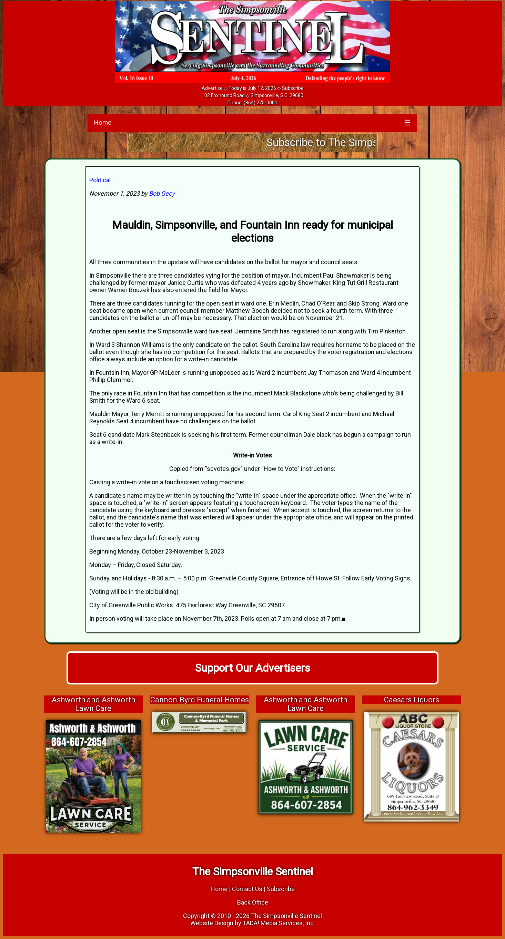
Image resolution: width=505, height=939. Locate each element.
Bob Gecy (162, 193)
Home (102, 122)
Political (100, 180)
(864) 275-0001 (260, 102)
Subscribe (293, 88)
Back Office (252, 902)
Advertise (212, 88)
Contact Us (247, 888)
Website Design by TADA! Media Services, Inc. (252, 923)
